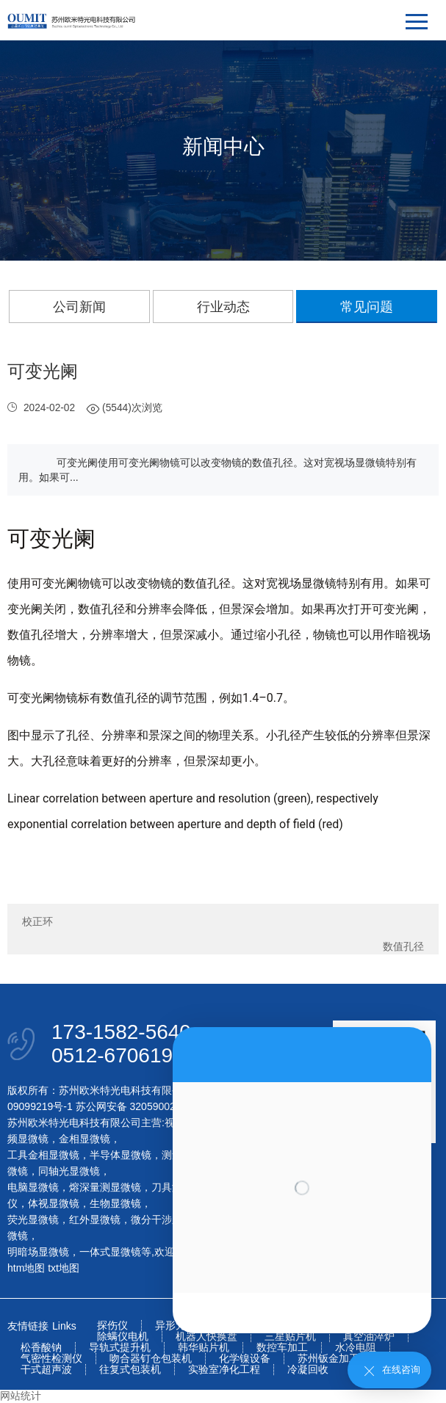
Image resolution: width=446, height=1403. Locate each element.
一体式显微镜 (110, 1252)
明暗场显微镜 (38, 1252)
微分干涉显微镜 (167, 1219)
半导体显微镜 (120, 1155)
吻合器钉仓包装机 (150, 1358)
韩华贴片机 (203, 1347)
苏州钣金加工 (328, 1358)
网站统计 (20, 1396)
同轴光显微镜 (69, 1171)
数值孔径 (403, 946)
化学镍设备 (244, 1358)
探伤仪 (112, 1325)
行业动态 (223, 307)
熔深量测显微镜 (105, 1187)
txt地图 (63, 1268)
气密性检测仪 (51, 1358)
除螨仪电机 (122, 1336)
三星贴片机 (290, 1336)
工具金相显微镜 (43, 1155)
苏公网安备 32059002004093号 (146, 1106)
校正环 (37, 921)
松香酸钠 (41, 1347)
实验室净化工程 (224, 1369)
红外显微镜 (95, 1219)
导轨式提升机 (120, 1347)
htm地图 (26, 1268)
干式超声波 (46, 1369)
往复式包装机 (130, 1369)
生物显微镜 (115, 1203)
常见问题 (366, 307)
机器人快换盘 (206, 1336)
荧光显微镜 (33, 1219)
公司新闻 (79, 307)
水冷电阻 (355, 1347)
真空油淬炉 (369, 1336)
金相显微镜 (84, 1139)
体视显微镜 (53, 1203)
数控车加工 (282, 1347)
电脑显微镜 (33, 1187)
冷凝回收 (307, 1369)
